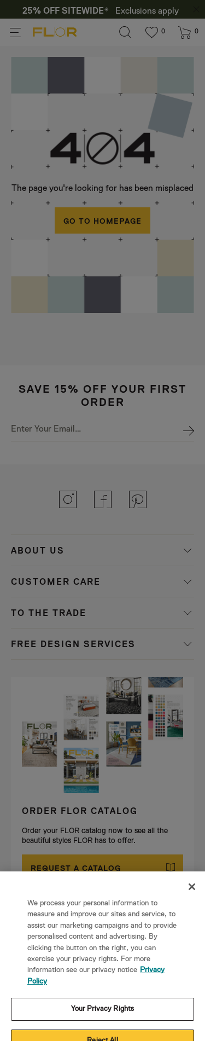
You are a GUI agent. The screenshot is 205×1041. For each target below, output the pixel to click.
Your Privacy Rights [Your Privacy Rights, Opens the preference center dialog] (102, 966)
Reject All (102, 998)
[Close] (192, 845)
